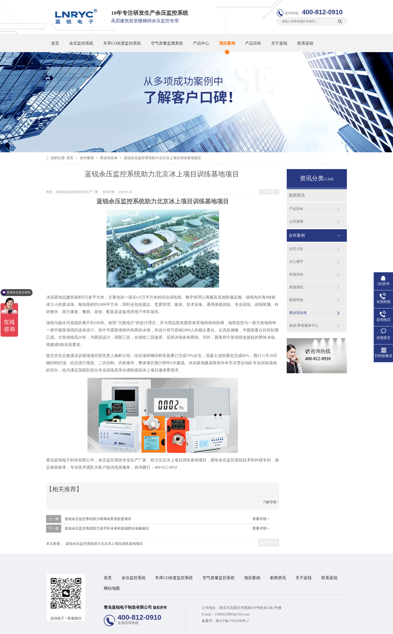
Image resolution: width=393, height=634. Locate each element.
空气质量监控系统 (219, 578)
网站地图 (112, 588)
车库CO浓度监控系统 (122, 43)
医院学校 (296, 300)
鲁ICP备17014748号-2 (232, 621)
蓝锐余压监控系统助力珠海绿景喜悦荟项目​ (98, 519)
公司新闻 (296, 221)
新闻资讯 (297, 195)
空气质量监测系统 (167, 43)
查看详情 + (260, 519)
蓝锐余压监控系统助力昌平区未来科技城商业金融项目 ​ (107, 528)
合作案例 (87, 158)
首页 (55, 43)
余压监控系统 (81, 43)
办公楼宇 (296, 262)
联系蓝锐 (305, 43)
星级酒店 (296, 287)
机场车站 (296, 274)
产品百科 (253, 43)
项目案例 (227, 43)
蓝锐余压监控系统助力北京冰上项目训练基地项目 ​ (163, 158)
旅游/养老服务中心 (303, 325)
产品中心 (201, 43)
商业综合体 (109, 158)
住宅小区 (296, 249)
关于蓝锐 (279, 43)
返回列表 (269, 191)
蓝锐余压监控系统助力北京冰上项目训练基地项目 (104, 544)
